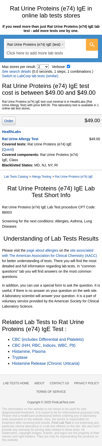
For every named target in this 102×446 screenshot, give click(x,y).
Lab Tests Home (16, 383)
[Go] (92, 45)
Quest (8, 149)
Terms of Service (51, 392)
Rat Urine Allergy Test (20, 139)
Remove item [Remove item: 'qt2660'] (63, 44)
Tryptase (20, 357)
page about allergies (42, 250)
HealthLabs (11, 132)
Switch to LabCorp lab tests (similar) (30, 76)
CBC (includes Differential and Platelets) (48, 339)
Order (8, 121)
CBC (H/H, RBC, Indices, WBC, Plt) (43, 345)
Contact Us (59, 383)
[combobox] (51, 48)
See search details (16, 71)
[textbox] (35, 53)
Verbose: (59, 67)
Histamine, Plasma (28, 351)
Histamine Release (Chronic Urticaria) (46, 363)
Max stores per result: (19, 67)
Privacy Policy (86, 383)
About (39, 383)
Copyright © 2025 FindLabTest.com (51, 402)
